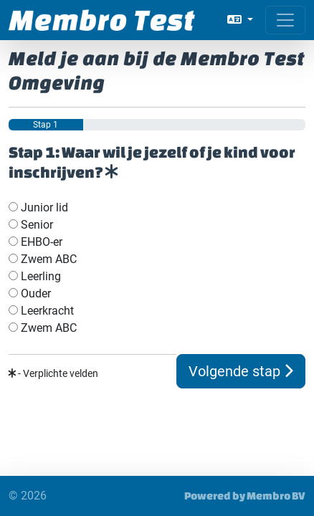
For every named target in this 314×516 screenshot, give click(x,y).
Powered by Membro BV (244, 495)
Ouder (30, 293)
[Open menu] (285, 20)
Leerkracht (41, 310)
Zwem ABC (43, 259)
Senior (31, 224)
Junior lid (38, 207)
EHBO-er (35, 242)
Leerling (35, 276)
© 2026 (28, 495)
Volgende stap (241, 371)
